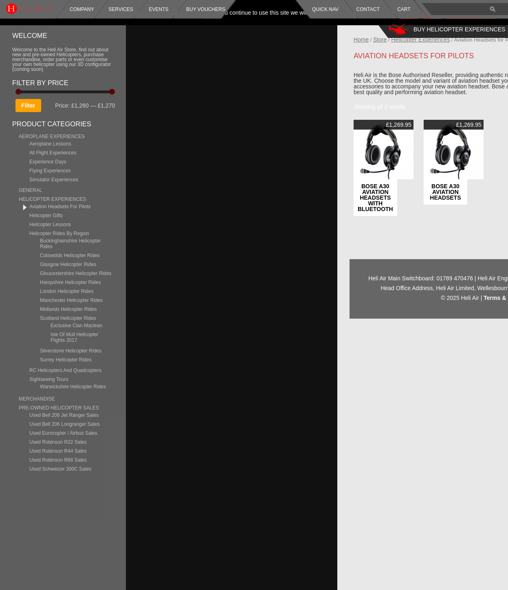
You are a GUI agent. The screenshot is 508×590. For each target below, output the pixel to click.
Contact (368, 9)
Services (120, 9)
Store (418, 39)
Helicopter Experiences (458, 39)
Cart (403, 9)
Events (157, 9)
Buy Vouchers (205, 9)
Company (82, 9)
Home (399, 39)
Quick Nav (325, 9)
